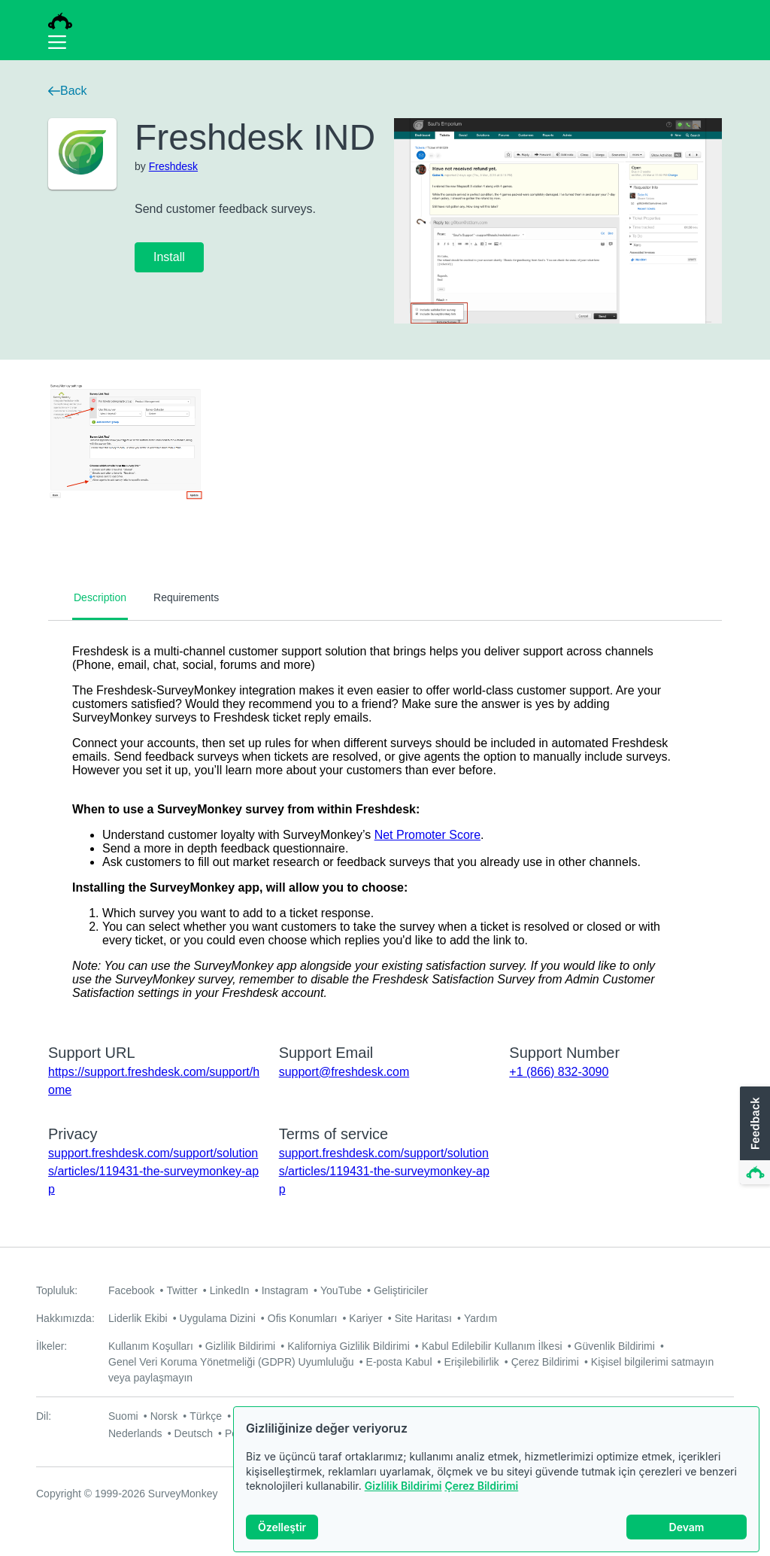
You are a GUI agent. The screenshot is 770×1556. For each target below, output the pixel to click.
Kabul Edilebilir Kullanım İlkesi (492, 1346)
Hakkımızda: (65, 1318)
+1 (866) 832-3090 (558, 1071)
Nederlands (135, 1433)
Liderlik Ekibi (138, 1318)
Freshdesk (173, 166)
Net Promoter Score (427, 834)
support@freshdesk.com (344, 1071)
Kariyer (365, 1318)
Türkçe (205, 1416)
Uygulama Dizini (218, 1318)
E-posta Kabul (399, 1362)
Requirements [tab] (186, 597)
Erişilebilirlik (471, 1362)
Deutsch (193, 1433)
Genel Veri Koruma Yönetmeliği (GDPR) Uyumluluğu (231, 1362)
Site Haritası (423, 1318)
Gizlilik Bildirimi (403, 1485)
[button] (753, 1136)
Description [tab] (100, 597)
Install (169, 257)
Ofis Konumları (303, 1318)
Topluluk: (56, 1290)
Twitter (181, 1290)
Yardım (480, 1318)
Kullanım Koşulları (150, 1346)
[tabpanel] (385, 822)
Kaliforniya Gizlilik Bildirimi (348, 1346)
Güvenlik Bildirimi (614, 1346)
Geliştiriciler (401, 1290)
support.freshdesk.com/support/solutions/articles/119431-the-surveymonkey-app (153, 1171)
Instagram (285, 1290)
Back (67, 90)
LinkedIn (230, 1290)
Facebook (131, 1290)
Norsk (164, 1416)
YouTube (341, 1290)
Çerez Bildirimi (481, 1485)
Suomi (123, 1416)
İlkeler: (51, 1346)
